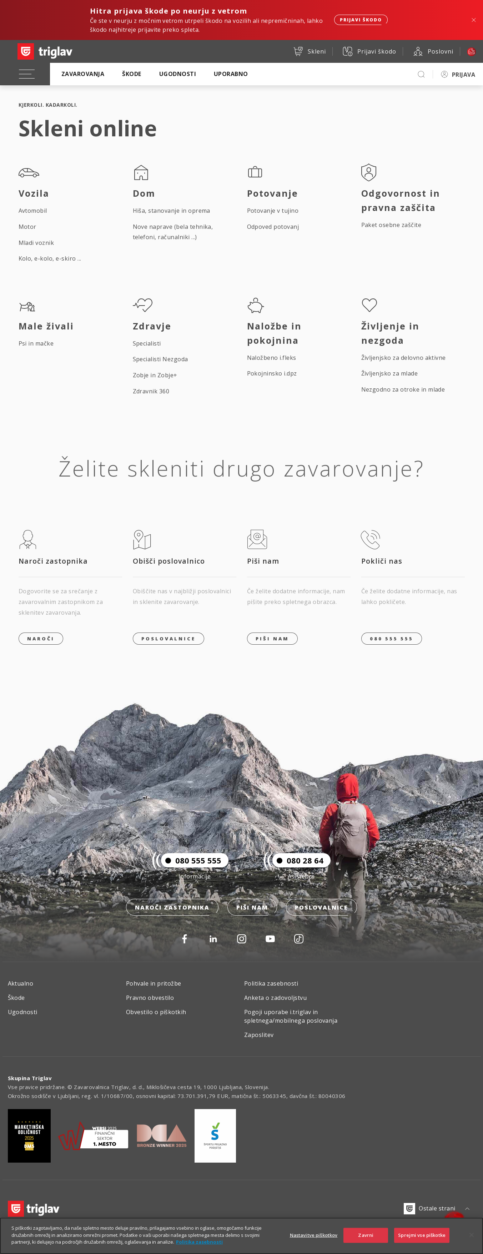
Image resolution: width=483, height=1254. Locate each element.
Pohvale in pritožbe (153, 983)
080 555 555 (391, 638)
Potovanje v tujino (273, 211)
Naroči (41, 638)
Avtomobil (33, 211)
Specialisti (147, 343)
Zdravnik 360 (151, 391)
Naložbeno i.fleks (271, 358)
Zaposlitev (259, 1035)
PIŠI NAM (272, 638)
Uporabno (231, 74)
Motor (27, 227)
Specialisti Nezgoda (160, 359)
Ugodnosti (177, 74)
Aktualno (21, 983)
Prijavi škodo (361, 20)
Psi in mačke (36, 343)
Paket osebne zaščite (391, 225)
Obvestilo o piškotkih (156, 1012)
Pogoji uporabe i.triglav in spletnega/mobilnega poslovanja (290, 1016)
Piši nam (252, 907)
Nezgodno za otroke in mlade (403, 389)
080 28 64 (297, 860)
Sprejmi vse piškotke (422, 1244)
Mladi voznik (36, 243)
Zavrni (365, 1244)
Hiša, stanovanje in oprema (171, 211)
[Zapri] (471, 1244)
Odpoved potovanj (273, 227)
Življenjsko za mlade (389, 373)
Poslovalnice (168, 638)
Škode (131, 74)
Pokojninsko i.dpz (272, 373)
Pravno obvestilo (150, 998)
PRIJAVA (463, 75)
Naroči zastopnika (172, 907)
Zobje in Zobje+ (155, 375)
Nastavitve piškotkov (314, 1244)
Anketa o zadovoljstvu (275, 998)
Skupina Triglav (30, 1078)
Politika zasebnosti (271, 983)
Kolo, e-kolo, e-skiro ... (50, 258)
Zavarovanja (82, 74)
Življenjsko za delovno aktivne (403, 358)
